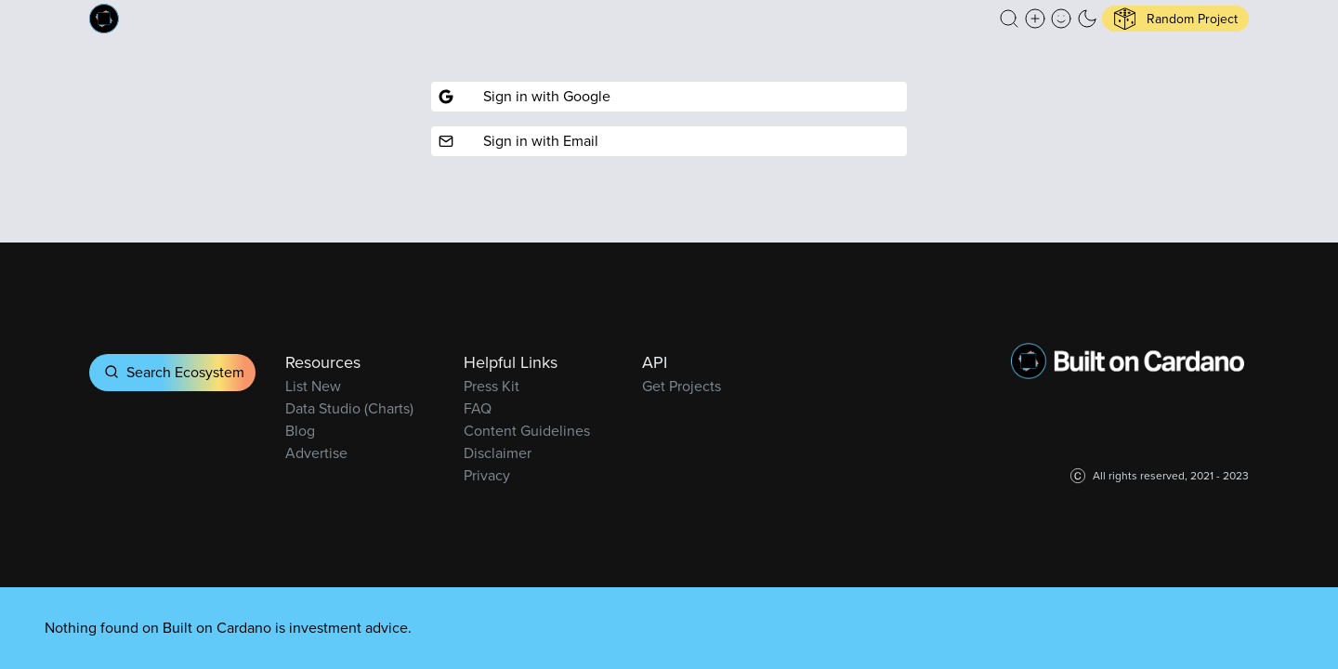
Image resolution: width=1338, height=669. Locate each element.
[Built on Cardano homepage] (104, 18)
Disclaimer (497, 453)
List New (313, 386)
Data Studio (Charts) (349, 408)
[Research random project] (1175, 18)
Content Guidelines (527, 430)
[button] (1009, 18)
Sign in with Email (518, 140)
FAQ (478, 408)
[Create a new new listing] (1035, 18)
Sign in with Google (524, 96)
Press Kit (491, 386)
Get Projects (681, 386)
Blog (300, 430)
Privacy (487, 475)
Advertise (316, 453)
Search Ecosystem (172, 372)
